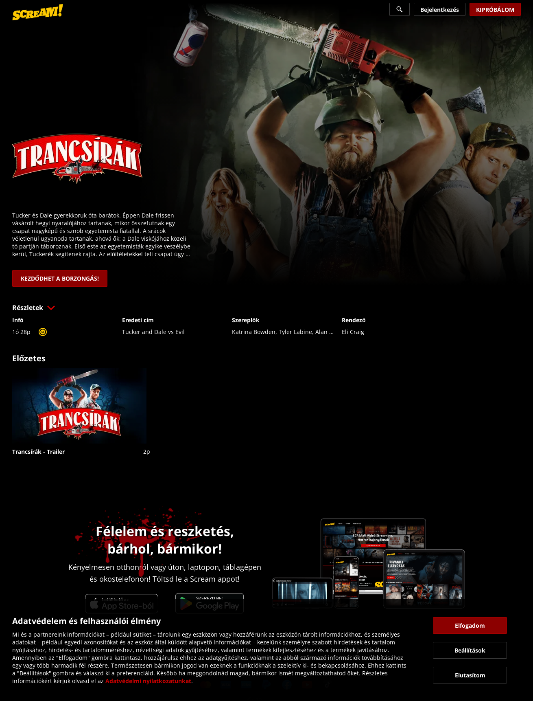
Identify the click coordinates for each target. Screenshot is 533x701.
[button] (266, 307)
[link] (37, 12)
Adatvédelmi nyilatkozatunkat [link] (148, 681)
